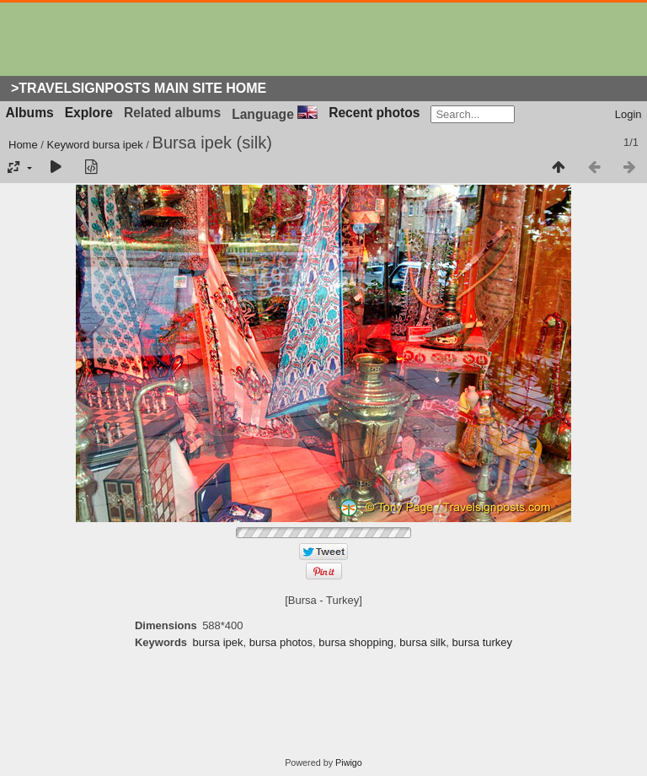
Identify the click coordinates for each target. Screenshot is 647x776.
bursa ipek (118, 144)
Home (23, 144)
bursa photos (281, 642)
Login (628, 114)
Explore (89, 112)
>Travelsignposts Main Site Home (138, 88)
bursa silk (422, 642)
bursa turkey (482, 642)
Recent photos (374, 112)
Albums (30, 112)
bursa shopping (355, 642)
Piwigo (348, 762)
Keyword (68, 144)
